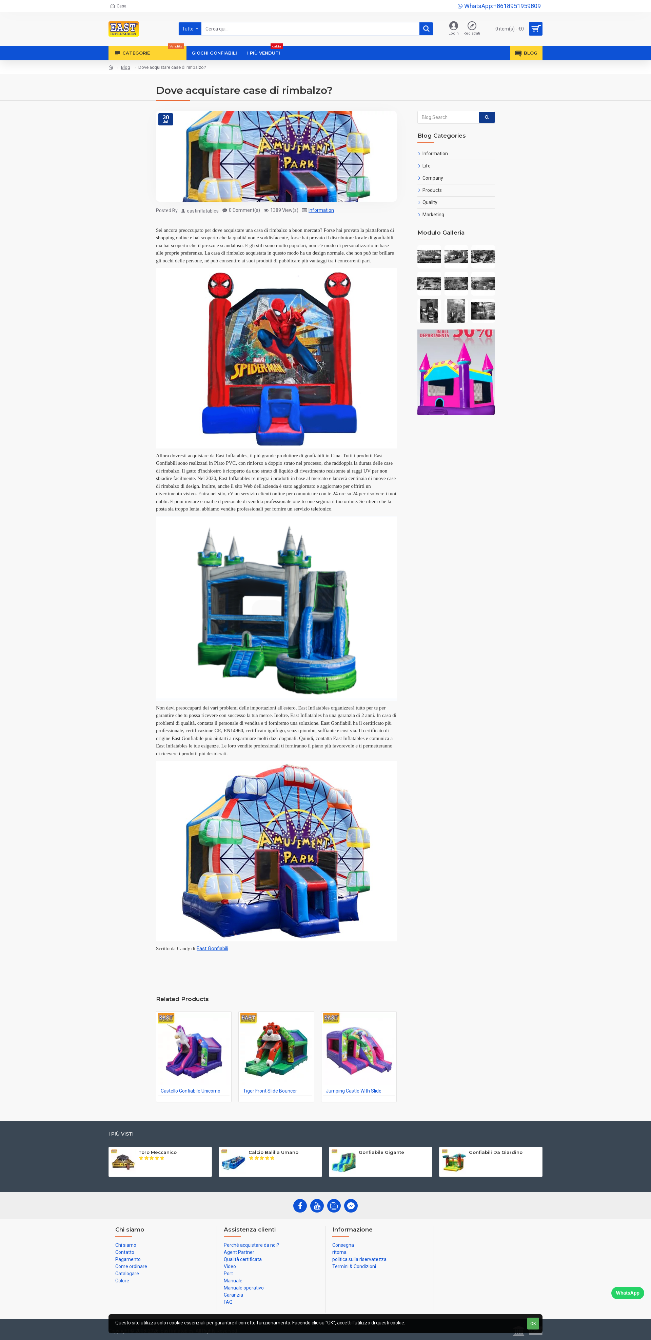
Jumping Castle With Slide (353, 1091)
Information (321, 210)
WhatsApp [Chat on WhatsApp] (627, 1293)
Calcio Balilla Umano (273, 1152)
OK (533, 1323)
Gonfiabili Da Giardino (495, 1152)
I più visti (121, 1134)
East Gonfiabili (212, 948)
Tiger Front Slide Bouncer (270, 1091)
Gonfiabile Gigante (381, 1152)
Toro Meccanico (157, 1152)
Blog (125, 67)
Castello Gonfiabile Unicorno (190, 1091)
